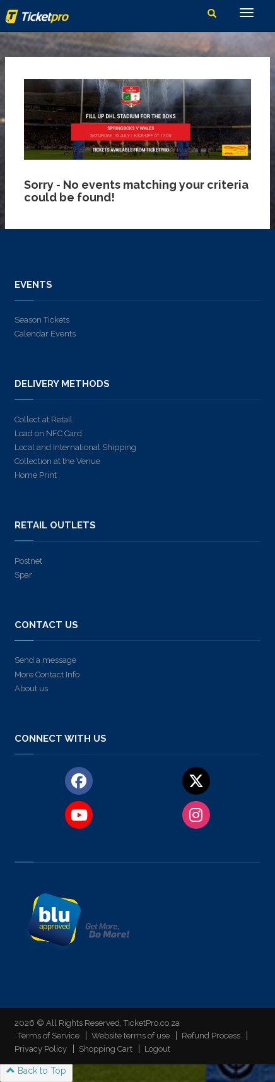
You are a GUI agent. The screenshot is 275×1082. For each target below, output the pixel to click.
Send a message (45, 660)
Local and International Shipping (75, 447)
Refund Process (211, 1035)
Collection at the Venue (57, 461)
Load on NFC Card (48, 433)
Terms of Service (48, 1035)
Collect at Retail (44, 419)
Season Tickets (42, 319)
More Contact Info (47, 674)
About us (31, 688)
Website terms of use (130, 1035)
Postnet (28, 561)
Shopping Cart (105, 1049)
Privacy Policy (41, 1049)
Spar (23, 575)
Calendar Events (45, 333)
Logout (157, 1049)
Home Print (36, 475)
